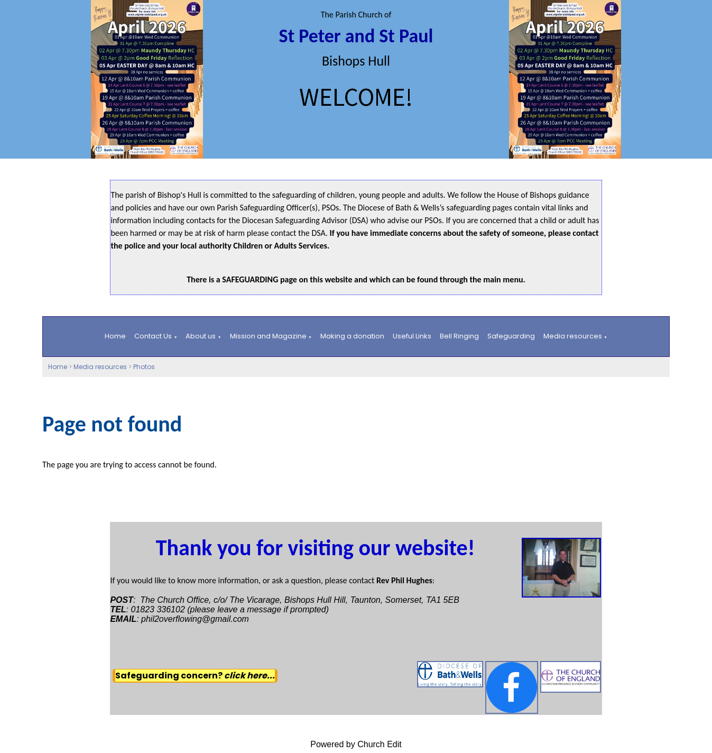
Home (115, 336)
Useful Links (412, 336)
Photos (144, 366)
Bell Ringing (459, 336)
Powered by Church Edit (356, 744)
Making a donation (352, 336)
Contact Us (153, 336)
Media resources (572, 336)
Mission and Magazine (268, 336)
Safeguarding (511, 336)
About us (201, 336)
